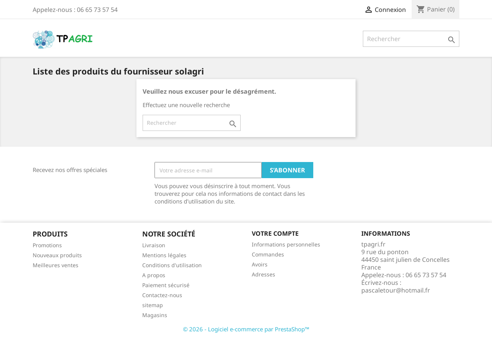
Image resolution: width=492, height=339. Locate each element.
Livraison (153, 245)
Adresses (263, 274)
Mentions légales (164, 255)
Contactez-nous (162, 295)
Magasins (154, 315)
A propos (153, 275)
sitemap (152, 305)
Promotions (47, 245)
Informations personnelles (286, 244)
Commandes (268, 254)
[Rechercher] (411, 39)
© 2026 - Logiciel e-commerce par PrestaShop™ (246, 329)
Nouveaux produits (57, 255)
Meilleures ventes (55, 265)
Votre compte (275, 233)
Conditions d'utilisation (172, 265)
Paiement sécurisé (165, 285)
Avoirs (260, 264)
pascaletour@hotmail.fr (395, 290)
